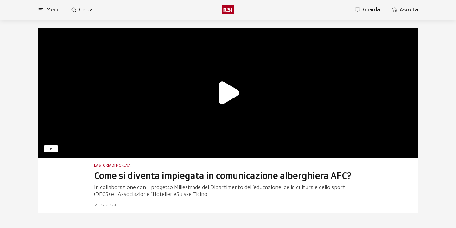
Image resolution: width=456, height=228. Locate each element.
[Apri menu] (48, 10)
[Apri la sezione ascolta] (405, 10)
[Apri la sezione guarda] (367, 10)
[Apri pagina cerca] (81, 10)
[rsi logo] (228, 9)
